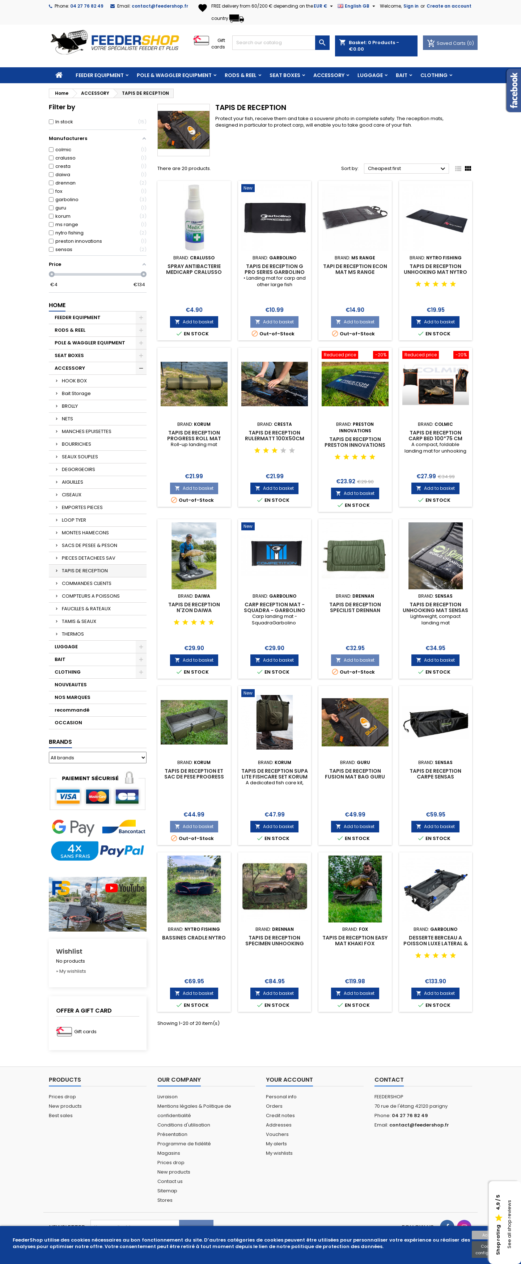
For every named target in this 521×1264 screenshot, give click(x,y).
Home (57, 305)
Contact (389, 1080)
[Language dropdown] (357, 6)
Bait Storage (76, 393)
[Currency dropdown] (324, 6)
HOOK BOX (74, 380)
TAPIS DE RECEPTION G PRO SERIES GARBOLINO (275, 269)
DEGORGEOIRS (78, 469)
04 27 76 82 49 (86, 6)
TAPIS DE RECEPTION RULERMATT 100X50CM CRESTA (274, 438)
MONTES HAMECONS (85, 532)
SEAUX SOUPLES (80, 456)
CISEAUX (71, 494)
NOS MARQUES (72, 697)
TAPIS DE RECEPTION (85, 570)
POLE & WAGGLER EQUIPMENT (174, 75)
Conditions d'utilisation (183, 1124)
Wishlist (69, 951)
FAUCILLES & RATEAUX (86, 608)
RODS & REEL (241, 75)
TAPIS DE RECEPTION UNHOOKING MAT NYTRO (435, 269)
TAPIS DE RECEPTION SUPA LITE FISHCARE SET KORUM (274, 773)
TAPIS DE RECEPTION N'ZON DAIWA (194, 607)
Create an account (449, 6)
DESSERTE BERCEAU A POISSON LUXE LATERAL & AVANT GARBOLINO (435, 943)
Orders (274, 1106)
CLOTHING (434, 75)
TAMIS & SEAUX (79, 621)
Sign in (411, 6)
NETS (67, 418)
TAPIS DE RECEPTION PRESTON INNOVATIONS (355, 442)
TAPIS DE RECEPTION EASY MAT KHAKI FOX (354, 940)
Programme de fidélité (184, 1143)
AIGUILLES (72, 482)
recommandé (72, 710)
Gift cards (218, 43)
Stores (165, 1200)
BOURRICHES (76, 444)
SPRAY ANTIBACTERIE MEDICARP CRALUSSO (194, 269)
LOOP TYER (74, 520)
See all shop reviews (509, 1224)
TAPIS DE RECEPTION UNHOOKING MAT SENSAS (435, 607)
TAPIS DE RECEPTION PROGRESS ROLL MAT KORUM (194, 438)
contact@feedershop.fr (160, 6)
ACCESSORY (328, 75)
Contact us (170, 1181)
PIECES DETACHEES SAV (88, 558)
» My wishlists (71, 971)
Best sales (61, 1115)
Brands (60, 742)
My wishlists (279, 1153)
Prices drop (62, 1096)
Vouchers (277, 1134)
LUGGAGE (370, 75)
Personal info (281, 1096)
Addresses (279, 1124)
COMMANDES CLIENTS (86, 583)
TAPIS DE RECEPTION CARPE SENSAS (435, 773)
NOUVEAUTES (71, 684)
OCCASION (68, 722)
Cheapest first (407, 169)
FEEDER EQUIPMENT (100, 75)
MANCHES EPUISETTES (86, 431)
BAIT (401, 75)
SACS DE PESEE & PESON (89, 545)
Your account (289, 1080)
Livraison (167, 1096)
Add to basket (194, 322)
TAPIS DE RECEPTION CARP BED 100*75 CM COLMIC (435, 438)
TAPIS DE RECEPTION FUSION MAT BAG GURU (355, 773)
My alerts (276, 1143)
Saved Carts (447, 43)
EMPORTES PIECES (82, 507)
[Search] (281, 42)
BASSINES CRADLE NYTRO (194, 937)
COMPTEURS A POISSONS (91, 596)
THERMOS (73, 634)
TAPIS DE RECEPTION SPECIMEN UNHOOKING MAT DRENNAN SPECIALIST (274, 943)
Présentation (172, 1134)
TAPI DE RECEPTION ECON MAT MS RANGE (355, 269)
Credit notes (280, 1115)
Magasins (168, 1153)
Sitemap (167, 1190)
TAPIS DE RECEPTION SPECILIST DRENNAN (355, 607)
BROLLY (70, 406)
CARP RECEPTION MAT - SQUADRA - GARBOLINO (274, 607)
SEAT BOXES (285, 75)
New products (65, 1106)
